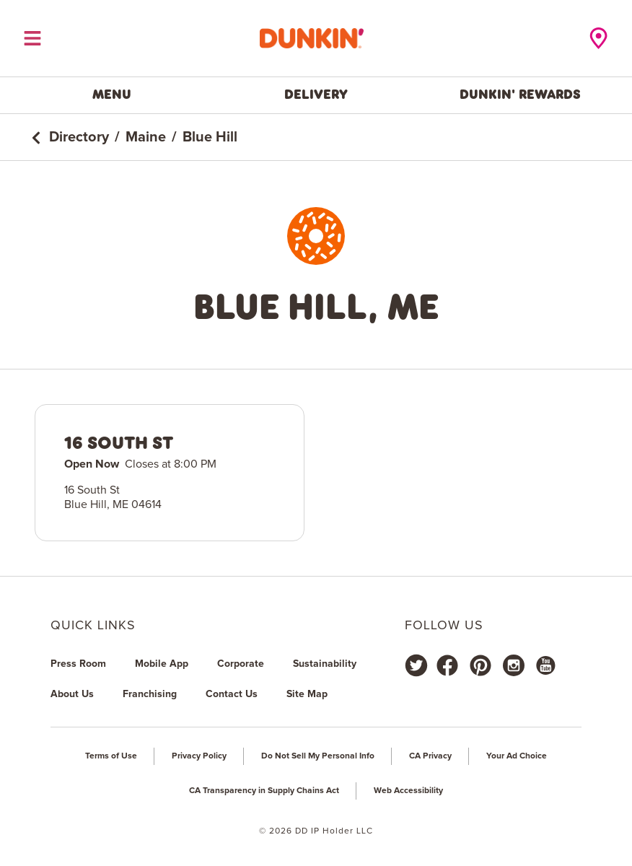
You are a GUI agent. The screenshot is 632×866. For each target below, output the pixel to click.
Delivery (316, 94)
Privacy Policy (199, 756)
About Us (72, 694)
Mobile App (161, 664)
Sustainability (324, 664)
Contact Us (232, 694)
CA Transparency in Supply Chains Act (264, 791)
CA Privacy (430, 756)
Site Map (307, 694)
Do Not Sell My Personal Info (317, 756)
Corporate (240, 664)
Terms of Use (111, 756)
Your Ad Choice (516, 756)
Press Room (78, 664)
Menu (111, 94)
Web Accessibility (408, 791)
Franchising (150, 694)
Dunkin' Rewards (520, 94)
